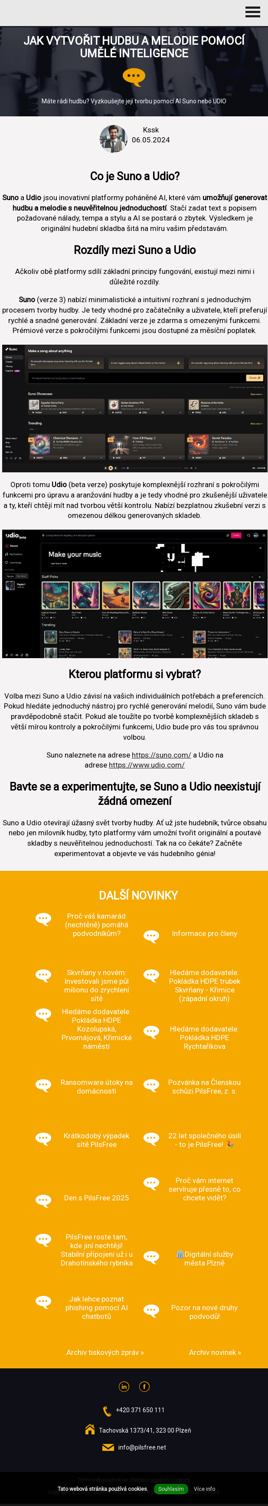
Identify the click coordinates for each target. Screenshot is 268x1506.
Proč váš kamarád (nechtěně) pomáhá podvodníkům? (96, 925)
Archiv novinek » (215, 1352)
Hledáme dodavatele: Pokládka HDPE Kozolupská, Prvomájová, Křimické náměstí (97, 1029)
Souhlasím (171, 1489)
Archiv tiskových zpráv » (105, 1352)
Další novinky (138, 895)
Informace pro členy (204, 933)
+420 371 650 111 (140, 1410)
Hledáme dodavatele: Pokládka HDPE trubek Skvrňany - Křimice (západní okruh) (204, 985)
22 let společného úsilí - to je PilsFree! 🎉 (204, 1140)
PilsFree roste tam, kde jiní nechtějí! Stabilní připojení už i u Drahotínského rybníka (97, 1249)
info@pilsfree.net (142, 1447)
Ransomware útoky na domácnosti (97, 1086)
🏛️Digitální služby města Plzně (204, 1258)
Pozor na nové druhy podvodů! (204, 1312)
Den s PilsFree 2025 (96, 1197)
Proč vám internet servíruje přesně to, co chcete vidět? (205, 1189)
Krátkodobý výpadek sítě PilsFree (96, 1140)
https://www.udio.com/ (147, 765)
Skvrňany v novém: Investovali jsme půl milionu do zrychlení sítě (96, 985)
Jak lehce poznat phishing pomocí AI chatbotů (96, 1308)
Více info (204, 1489)
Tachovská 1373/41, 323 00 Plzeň (145, 1430)
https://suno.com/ (161, 755)
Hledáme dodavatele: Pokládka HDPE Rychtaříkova (204, 1038)
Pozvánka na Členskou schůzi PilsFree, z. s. (204, 1086)
